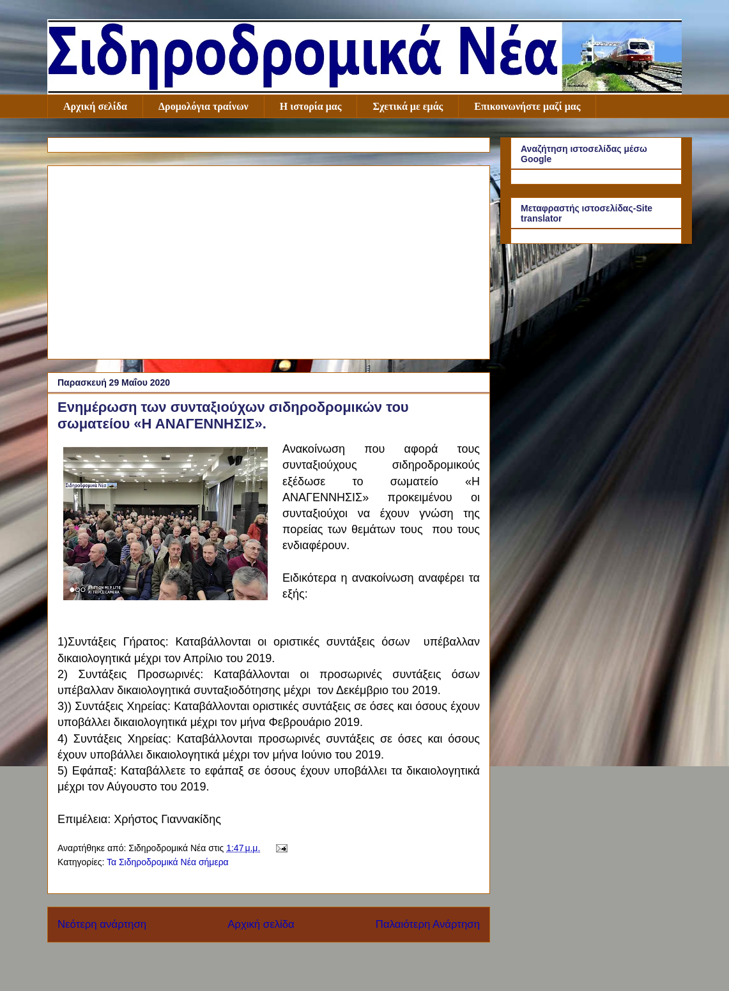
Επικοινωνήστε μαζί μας (527, 106)
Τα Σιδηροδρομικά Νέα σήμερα (168, 862)
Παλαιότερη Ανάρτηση (428, 924)
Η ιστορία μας (311, 106)
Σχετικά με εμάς (407, 106)
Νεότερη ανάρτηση (102, 924)
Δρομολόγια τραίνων (203, 106)
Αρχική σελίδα (95, 106)
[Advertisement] (269, 259)
